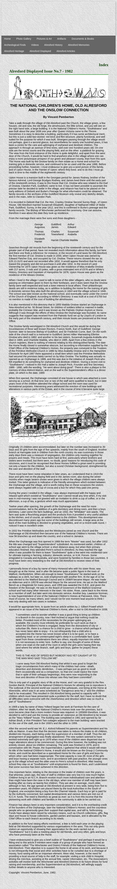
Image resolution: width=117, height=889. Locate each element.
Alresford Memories (79, 45)
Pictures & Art (44, 38)
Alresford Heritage (14, 51)
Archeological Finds (15, 45)
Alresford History (53, 45)
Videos (35, 45)
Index (103, 65)
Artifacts (61, 38)
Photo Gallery (23, 38)
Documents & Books (83, 38)
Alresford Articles (66, 51)
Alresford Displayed (40, 51)
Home (7, 38)
